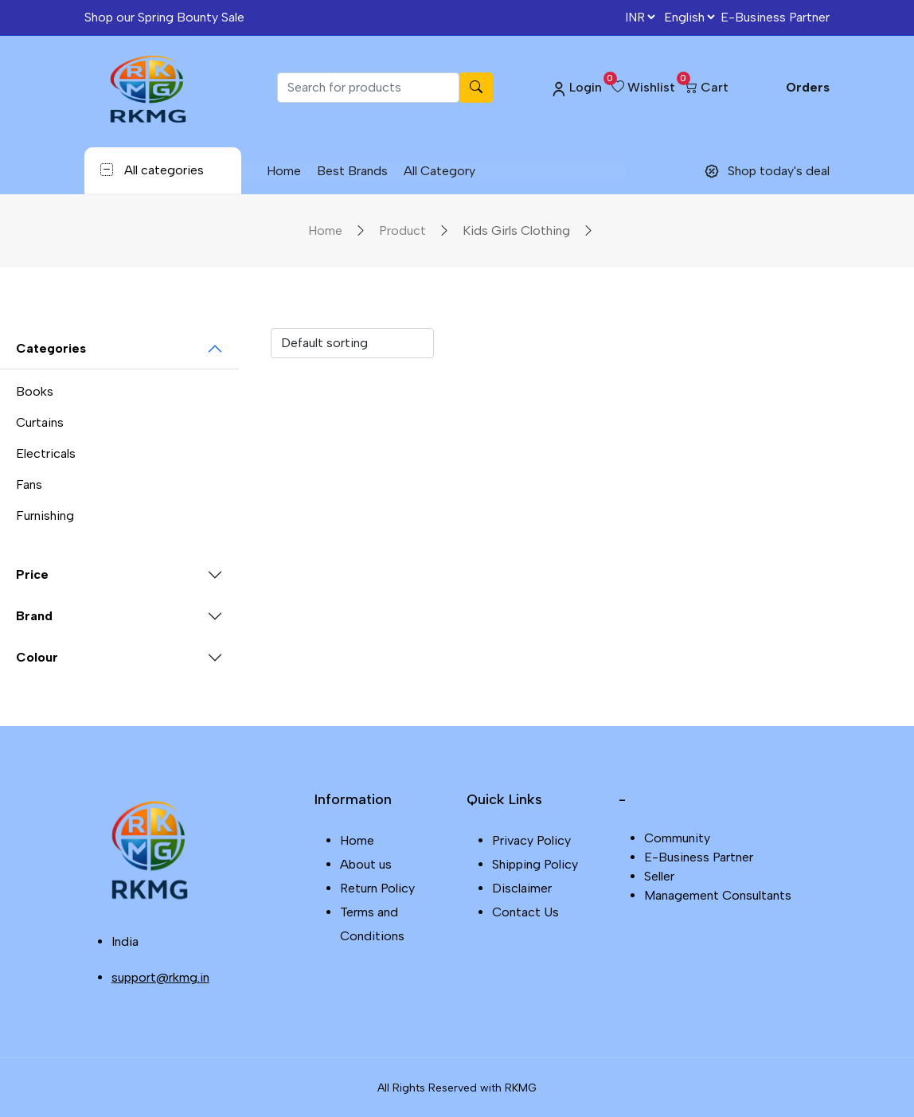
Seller (659, 876)
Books (34, 391)
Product (402, 230)
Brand (34, 615)
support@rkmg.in (160, 977)
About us (366, 864)
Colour (37, 657)
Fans (29, 484)
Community (677, 838)
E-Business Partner (775, 17)
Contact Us (525, 912)
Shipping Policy (535, 864)
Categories (51, 348)
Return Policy (377, 888)
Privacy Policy (531, 840)
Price (32, 574)
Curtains (40, 422)
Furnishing (45, 515)
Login (576, 88)
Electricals (46, 453)
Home (283, 170)
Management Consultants (717, 895)
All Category (439, 170)
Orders (808, 87)
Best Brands (351, 170)
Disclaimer (522, 888)
